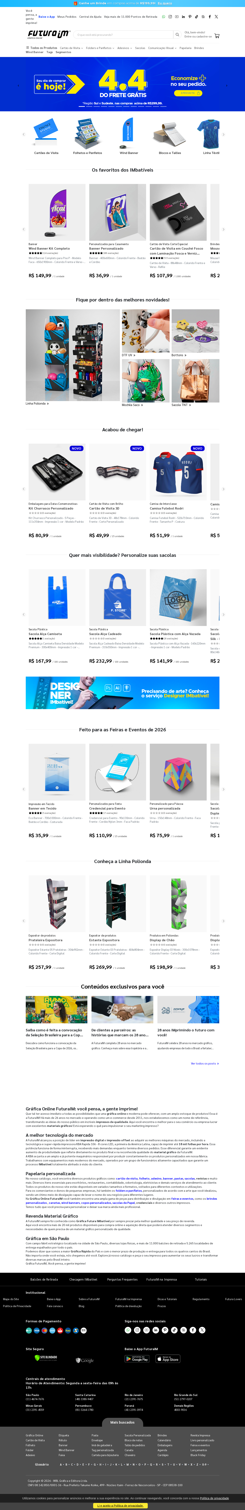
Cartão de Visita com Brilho (106, 503)
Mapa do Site (11, 1299)
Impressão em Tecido (41, 804)
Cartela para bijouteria (105, 1455)
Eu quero (165, 3)
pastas (178, 1178)
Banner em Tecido (42, 808)
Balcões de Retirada (44, 1279)
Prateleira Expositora (45, 940)
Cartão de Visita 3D (104, 508)
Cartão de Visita (35, 1440)
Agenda (162, 1450)
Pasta (95, 1435)
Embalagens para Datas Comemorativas (53, 503)
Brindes (162, 1435)
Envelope (97, 1440)
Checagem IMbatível (83, 1279)
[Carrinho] (216, 36)
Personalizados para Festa (105, 803)
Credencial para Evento (107, 808)
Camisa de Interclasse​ (163, 503)
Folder (30, 1450)
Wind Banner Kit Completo (49, 248)
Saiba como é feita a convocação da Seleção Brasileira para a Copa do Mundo (54, 1034)
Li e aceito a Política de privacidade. (120, 1505)
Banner (33, 244)
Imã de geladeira (102, 1445)
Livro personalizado (202, 1440)
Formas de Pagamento (43, 1321)
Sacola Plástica (38, 629)
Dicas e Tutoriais (167, 1299)
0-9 (204, 1464)
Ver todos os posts (205, 1063)
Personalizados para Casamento (109, 244)
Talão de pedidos (135, 1445)
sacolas (190, 1178)
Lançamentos (199, 1450)
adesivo (156, 1178)
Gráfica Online (34, 1435)
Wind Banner (67, 1450)
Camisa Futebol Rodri (166, 508)
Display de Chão (162, 940)
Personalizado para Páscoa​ (166, 803)
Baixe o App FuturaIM (141, 1349)
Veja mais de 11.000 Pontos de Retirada (130, 16)
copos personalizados (96, 1202)
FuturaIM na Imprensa (162, 1279)
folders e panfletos (129, 1190)
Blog (81, 1306)
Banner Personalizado (106, 248)
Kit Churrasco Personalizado (51, 508)
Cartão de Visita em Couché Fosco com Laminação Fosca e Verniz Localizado (176, 251)
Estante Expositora (104, 940)
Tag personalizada (103, 1450)
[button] (18, 84)
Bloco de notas (134, 1440)
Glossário (42, 1464)
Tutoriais (201, 1279)
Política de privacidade (214, 1498)
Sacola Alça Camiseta (45, 634)
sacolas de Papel (124, 1202)
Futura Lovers (233, 1299)
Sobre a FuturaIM (89, 1299)
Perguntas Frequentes (122, 1279)
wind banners (70, 1202)
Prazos (162, 1306)
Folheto (30, 1445)
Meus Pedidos (66, 16)
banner (168, 1178)
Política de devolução (128, 1306)
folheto (144, 1178)
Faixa (62, 1455)
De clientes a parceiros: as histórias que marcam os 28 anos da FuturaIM (119, 1034)
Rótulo (63, 1440)
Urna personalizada (165, 808)
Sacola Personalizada (138, 1435)
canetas (54, 1202)
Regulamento (201, 1299)
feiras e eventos (182, 1198)
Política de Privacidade (17, 1306)
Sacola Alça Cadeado (105, 634)
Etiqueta (64, 1435)
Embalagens (165, 1445)
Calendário (164, 1440)
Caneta (129, 1450)
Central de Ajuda (90, 16)
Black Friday (198, 1455)
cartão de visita (127, 1178)
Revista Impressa (200, 1435)
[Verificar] (46, 1358)
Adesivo (30, 1455)
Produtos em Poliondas (164, 935)
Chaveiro (130, 1455)
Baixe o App (54, 1299)
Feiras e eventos (200, 1445)
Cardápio (163, 1455)
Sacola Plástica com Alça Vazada (175, 634)
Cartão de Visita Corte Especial (169, 244)
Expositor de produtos (42, 935)
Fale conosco (55, 1306)
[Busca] (177, 34)
